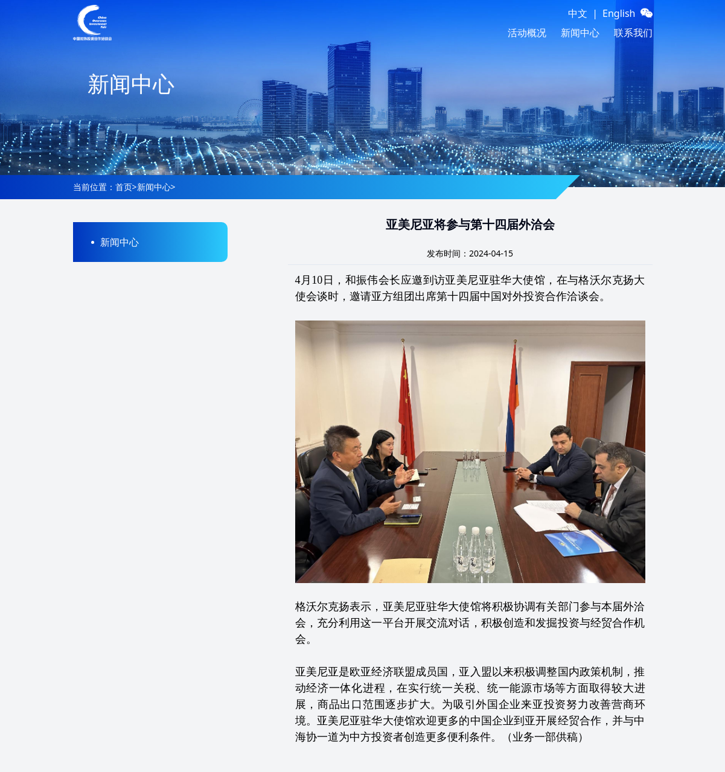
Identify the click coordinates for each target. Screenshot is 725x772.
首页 (123, 187)
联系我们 (633, 32)
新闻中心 (580, 32)
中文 (577, 13)
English (618, 13)
